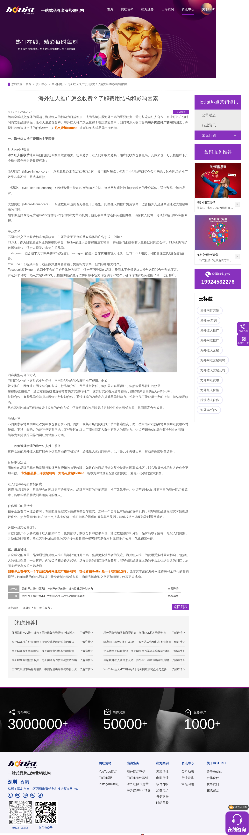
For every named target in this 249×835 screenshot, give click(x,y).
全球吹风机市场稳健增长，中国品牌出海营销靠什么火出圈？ (48, 669)
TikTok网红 (106, 777)
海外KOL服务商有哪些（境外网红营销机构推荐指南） (44, 650)
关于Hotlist (214, 771)
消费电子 (162, 790)
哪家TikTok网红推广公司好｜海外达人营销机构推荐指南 (137, 641)
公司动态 (209, 115)
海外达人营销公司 (212, 370)
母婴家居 (162, 796)
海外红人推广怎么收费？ (38, 607)
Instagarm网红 (109, 784)
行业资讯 (209, 125)
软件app (162, 784)
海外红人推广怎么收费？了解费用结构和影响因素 (98, 84)
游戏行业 (162, 771)
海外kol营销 (208, 320)
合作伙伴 (213, 777)
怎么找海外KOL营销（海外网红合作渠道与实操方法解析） (138, 650)
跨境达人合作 (209, 400)
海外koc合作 (208, 410)
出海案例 (167, 9)
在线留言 (213, 790)
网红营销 (127, 9)
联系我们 (213, 784)
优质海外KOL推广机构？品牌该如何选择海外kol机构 (43, 632)
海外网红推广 (209, 340)
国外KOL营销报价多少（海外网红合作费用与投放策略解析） (48, 660)
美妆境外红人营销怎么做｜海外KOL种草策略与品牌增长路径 (140, 660)
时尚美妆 (162, 802)
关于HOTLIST (211, 9)
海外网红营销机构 (212, 360)
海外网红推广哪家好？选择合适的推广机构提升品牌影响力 (57, 588)
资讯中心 (188, 9)
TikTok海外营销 (137, 777)
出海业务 (147, 9)
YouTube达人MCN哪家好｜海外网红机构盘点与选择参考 (137, 669)
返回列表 (181, 112)
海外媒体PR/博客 (139, 790)
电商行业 (162, 777)
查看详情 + (174, 588)
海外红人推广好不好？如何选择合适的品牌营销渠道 (53, 596)
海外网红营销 (206, 202)
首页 (110, 9)
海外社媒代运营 (207, 255)
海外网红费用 (209, 380)
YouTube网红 (108, 771)
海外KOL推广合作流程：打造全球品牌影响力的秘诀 (43, 641)
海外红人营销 (209, 350)
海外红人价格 (209, 390)
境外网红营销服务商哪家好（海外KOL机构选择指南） (136, 632)
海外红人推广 (209, 330)
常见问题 (57, 84)
